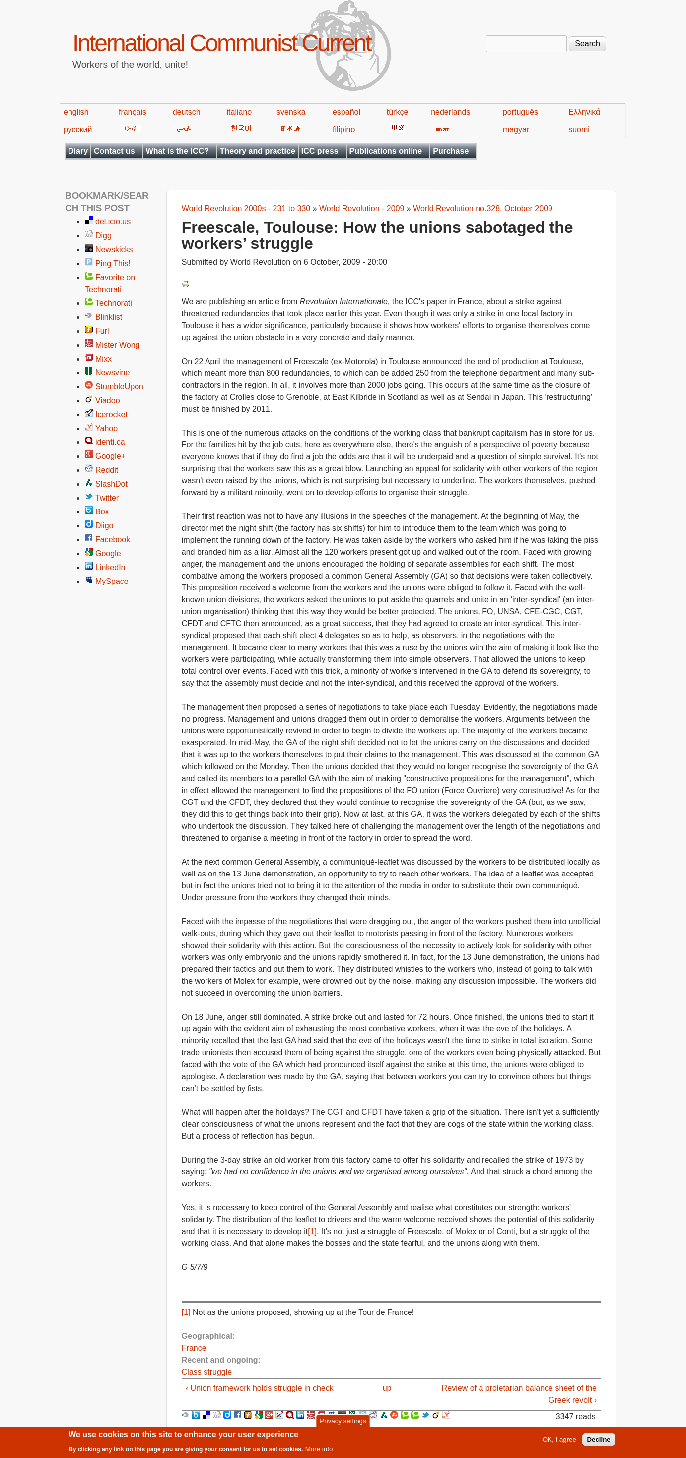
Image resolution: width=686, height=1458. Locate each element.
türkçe (398, 112)
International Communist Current (221, 43)
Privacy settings (343, 1423)
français (132, 112)
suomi (579, 129)
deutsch (187, 112)
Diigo (104, 525)
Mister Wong (117, 345)
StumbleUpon (119, 386)
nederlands (450, 112)
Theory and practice (257, 151)
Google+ (110, 456)
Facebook (112, 539)
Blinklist (108, 317)
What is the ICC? (177, 151)
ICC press (320, 151)
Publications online (385, 151)
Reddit (106, 470)
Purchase (451, 151)
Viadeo (107, 400)
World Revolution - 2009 (361, 208)
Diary (78, 151)
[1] (312, 1231)
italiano (239, 112)
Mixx (103, 359)
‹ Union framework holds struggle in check (260, 1388)
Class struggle (207, 1372)
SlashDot (111, 484)
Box (102, 512)
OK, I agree (559, 1442)
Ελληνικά (584, 112)
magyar (516, 129)
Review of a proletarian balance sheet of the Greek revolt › (519, 1394)
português (520, 112)
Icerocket (111, 414)
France (194, 1348)
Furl (102, 331)
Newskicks (114, 249)
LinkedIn (110, 567)
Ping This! (113, 263)
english (76, 112)
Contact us (114, 151)
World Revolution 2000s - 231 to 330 (246, 208)
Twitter (107, 498)
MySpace (112, 581)
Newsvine (112, 372)
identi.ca (110, 442)
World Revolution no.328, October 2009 (482, 208)
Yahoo (106, 428)
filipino (344, 129)
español (346, 112)
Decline (598, 1442)
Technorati (113, 303)
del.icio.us (113, 222)
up (387, 1388)
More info (319, 1452)
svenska (291, 112)
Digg (103, 235)
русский (78, 129)
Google (108, 553)
